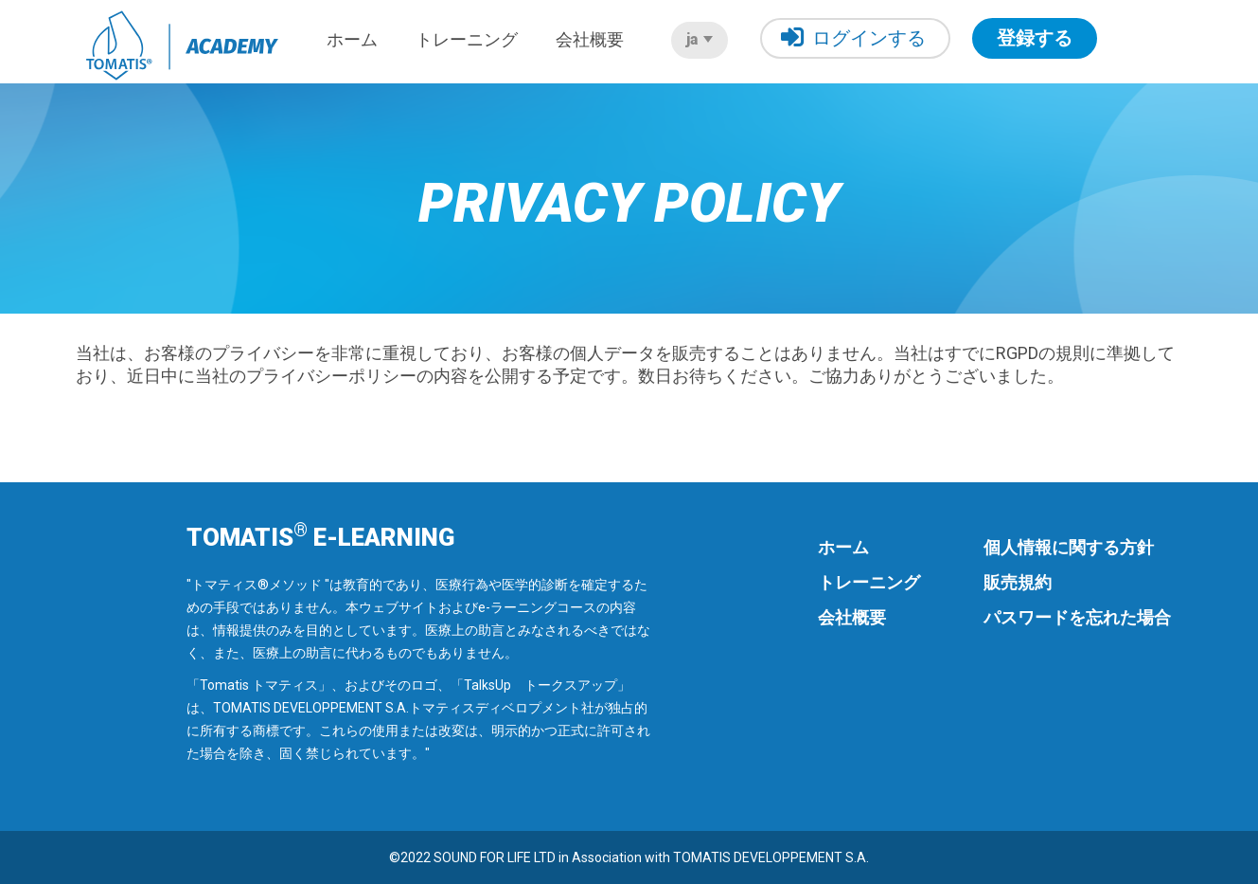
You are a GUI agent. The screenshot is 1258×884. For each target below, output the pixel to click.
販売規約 (1017, 582)
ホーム (352, 39)
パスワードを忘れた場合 (1077, 617)
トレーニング (467, 39)
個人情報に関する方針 (1068, 547)
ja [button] (699, 39)
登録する (1034, 38)
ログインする (853, 37)
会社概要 (590, 39)
